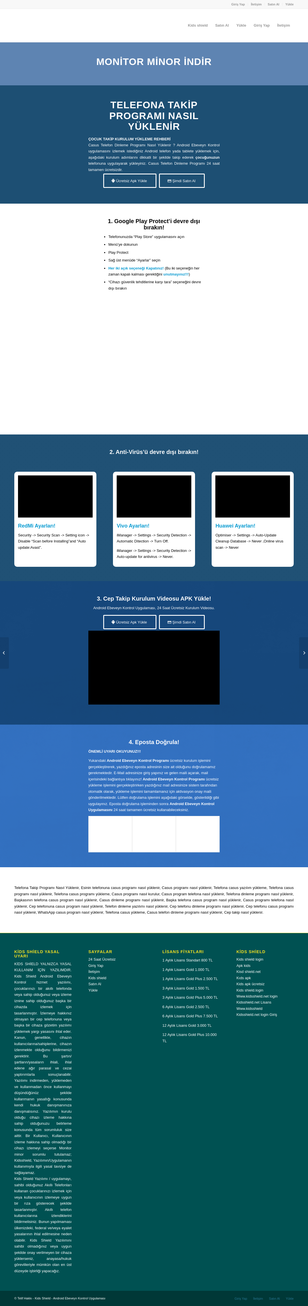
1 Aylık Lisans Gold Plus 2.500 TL (190, 979)
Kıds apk (244, 978)
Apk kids (244, 965)
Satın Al (273, 4)
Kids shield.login (250, 990)
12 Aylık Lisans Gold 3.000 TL (187, 1025)
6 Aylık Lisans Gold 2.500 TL (186, 1007)
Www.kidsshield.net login (257, 996)
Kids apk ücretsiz (251, 984)
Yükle (289, 4)
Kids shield (97, 978)
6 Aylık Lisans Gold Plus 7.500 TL (190, 1016)
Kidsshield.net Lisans (254, 1002)
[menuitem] (238, 4)
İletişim (256, 4)
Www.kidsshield (250, 1008)
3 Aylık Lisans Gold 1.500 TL (186, 988)
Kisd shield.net (249, 971)
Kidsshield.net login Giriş (257, 1014)
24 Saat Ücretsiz (102, 959)
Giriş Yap (238, 4)
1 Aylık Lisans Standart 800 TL (187, 960)
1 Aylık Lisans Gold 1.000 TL (186, 969)
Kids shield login (250, 959)
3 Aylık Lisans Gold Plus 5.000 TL (190, 997)
